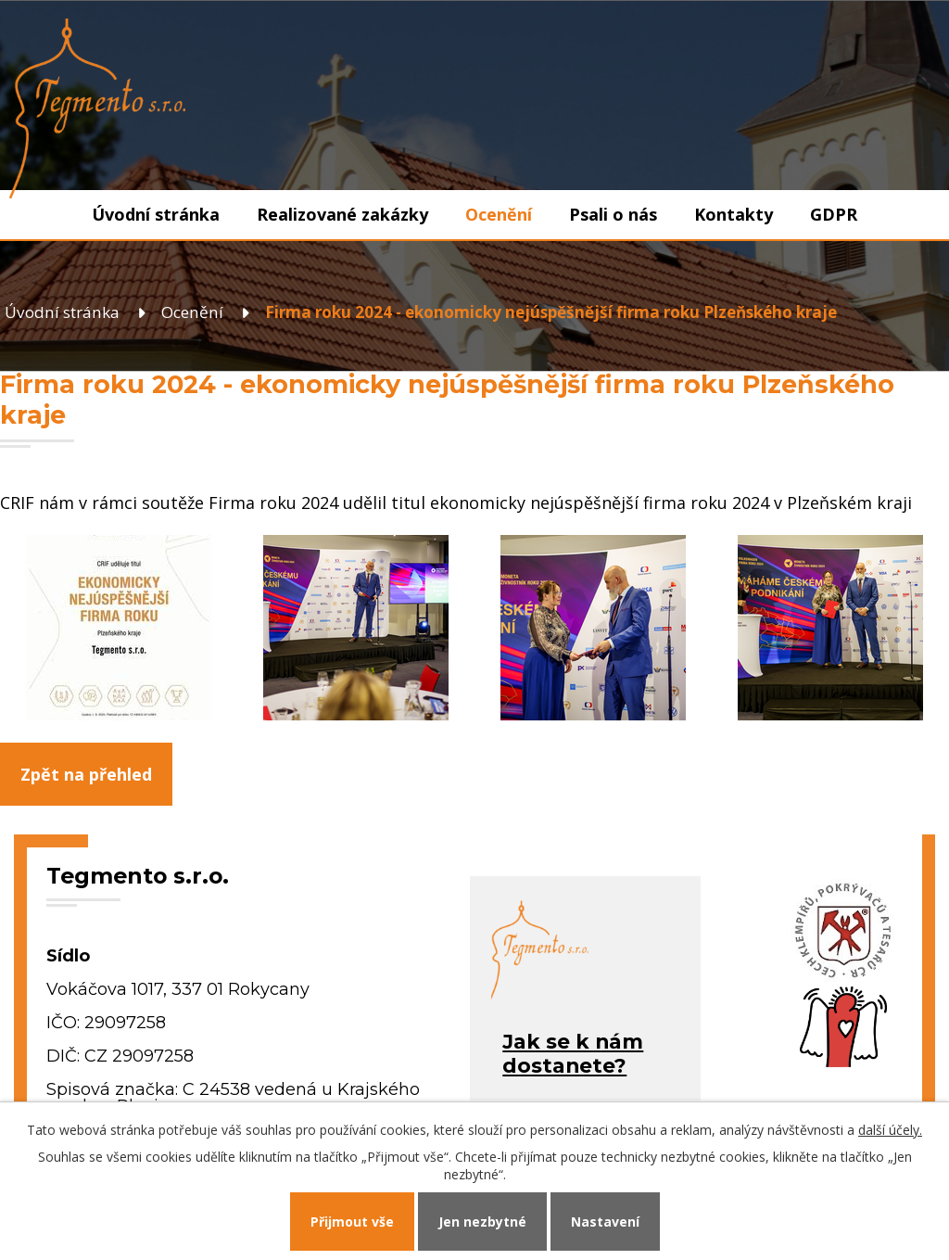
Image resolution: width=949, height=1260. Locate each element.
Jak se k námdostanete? (572, 1053)
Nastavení (605, 1221)
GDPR (833, 214)
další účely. (890, 1130)
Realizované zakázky (342, 214)
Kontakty (733, 214)
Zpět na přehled (86, 774)
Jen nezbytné (482, 1221)
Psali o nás (613, 214)
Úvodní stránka (156, 214)
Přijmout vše (352, 1221)
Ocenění (498, 214)
